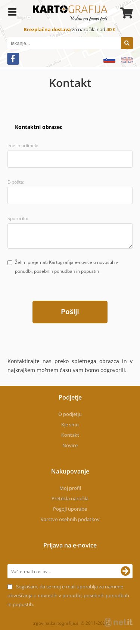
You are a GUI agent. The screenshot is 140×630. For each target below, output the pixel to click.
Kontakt (70, 435)
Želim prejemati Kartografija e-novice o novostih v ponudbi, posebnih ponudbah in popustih (66, 266)
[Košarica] (125, 13)
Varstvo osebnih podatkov (70, 519)
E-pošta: (15, 182)
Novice (70, 445)
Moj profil (70, 488)
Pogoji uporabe (70, 508)
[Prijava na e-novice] (125, 571)
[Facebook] (13, 59)
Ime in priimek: (22, 145)
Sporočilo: (17, 218)
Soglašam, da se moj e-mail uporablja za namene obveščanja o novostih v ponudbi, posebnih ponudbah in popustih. (68, 595)
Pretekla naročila (70, 498)
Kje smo (70, 424)
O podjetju (70, 414)
